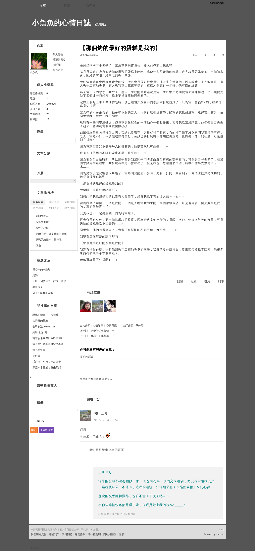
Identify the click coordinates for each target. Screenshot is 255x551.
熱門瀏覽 (38, 207)
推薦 (194, 281)
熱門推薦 (69, 207)
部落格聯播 (46, 429)
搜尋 (72, 140)
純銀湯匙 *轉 (39, 332)
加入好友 (58, 54)
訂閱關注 (58, 64)
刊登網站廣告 (38, 534)
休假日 (36, 355)
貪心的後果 (38, 350)
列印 (221, 281)
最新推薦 (69, 202)
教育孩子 (37, 287)
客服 (121, 534)
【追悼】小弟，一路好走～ (48, 361)
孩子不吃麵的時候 (42, 292)
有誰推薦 (93, 292)
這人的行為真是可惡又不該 (48, 344)
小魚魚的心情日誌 (61, 23)
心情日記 (111, 325)
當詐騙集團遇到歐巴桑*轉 (47, 338)
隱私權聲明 (109, 534)
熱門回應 (54, 207)
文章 (43, 5)
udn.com (220, 534)
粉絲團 (35, 547)
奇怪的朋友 (42, 222)
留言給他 (58, 69)
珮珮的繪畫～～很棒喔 (49, 239)
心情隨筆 (98, 325)
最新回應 (54, 202)
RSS (33, 429)
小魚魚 (102, 514)
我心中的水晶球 (100, 335)
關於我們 (54, 534)
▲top (221, 529)
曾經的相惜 (42, 227)
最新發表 (38, 202)
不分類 (139, 325)
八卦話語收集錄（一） (104, 330)
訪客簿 (90, 5)
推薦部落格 (59, 59)
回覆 (180, 281)
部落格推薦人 (47, 385)
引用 (207, 281)
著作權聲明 (94, 534)
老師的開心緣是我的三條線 (51, 233)
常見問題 (67, 534)
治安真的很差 (40, 320)
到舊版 (100, 24)
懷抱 (38, 245)
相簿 (67, 5)
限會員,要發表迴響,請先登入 (96, 379)
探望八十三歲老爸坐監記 (46, 367)
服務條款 (80, 534)
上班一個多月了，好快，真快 (49, 281)
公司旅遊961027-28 (43, 326)
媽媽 (35, 275)
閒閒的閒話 (86, 356)
